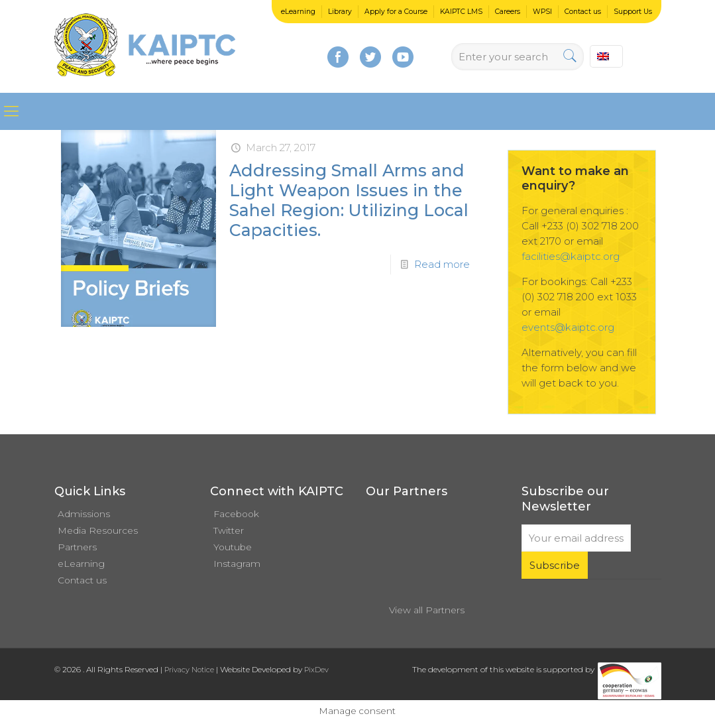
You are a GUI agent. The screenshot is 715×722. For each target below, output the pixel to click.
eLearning (298, 12)
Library (340, 12)
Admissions (84, 514)
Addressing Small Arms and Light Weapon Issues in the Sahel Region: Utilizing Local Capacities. (348, 200)
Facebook (236, 514)
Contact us (583, 12)
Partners (77, 547)
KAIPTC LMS (461, 12)
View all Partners (427, 610)
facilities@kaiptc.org (571, 256)
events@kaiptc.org (568, 327)
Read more (442, 264)
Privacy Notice (189, 669)
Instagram (236, 563)
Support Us (633, 12)
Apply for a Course (395, 12)
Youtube (232, 547)
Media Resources (98, 530)
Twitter (228, 530)
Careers (507, 12)
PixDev (316, 669)
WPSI (542, 12)
